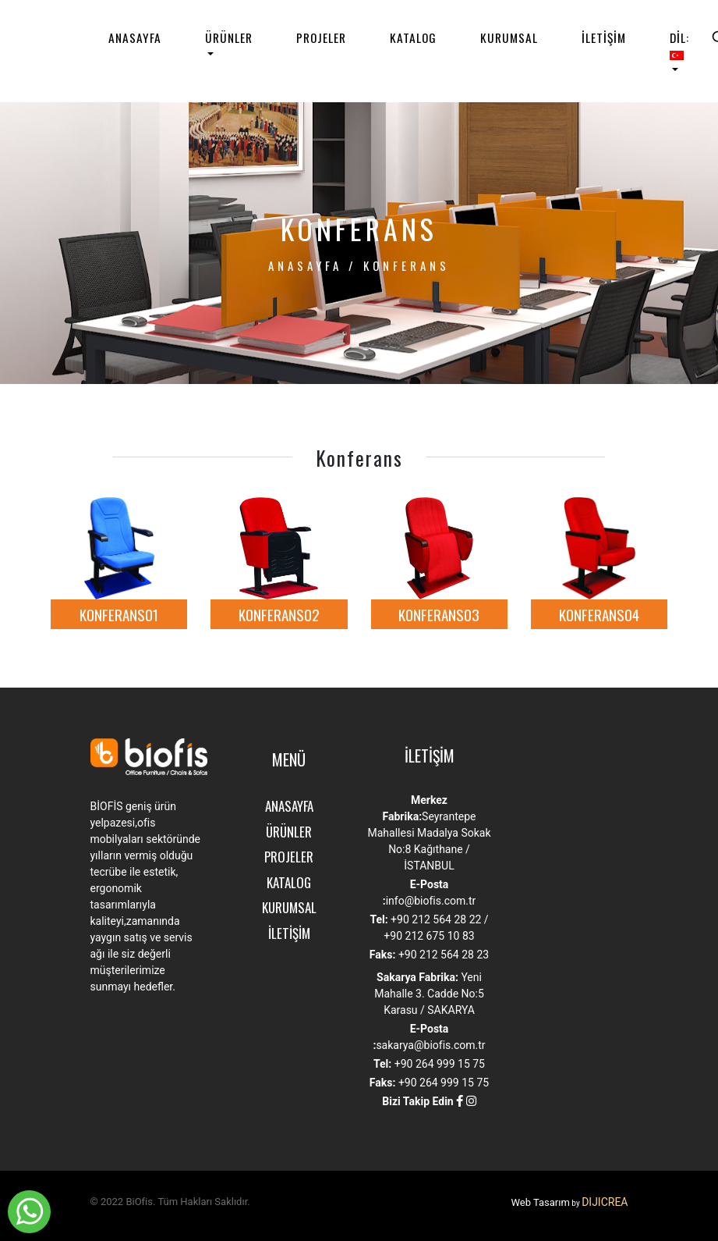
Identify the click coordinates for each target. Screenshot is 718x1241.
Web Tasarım (540, 1202)
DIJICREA (605, 1202)
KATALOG (413, 37)
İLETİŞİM (604, 37)
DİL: (679, 44)
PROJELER (321, 37)
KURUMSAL (509, 37)
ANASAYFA (134, 37)
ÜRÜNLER (229, 37)
